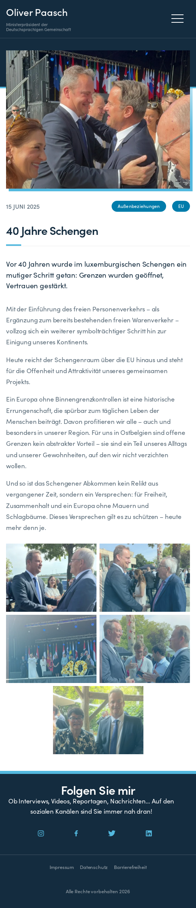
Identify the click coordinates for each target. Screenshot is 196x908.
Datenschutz (94, 866)
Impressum (62, 866)
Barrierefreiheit (130, 866)
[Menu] (179, 18)
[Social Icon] (41, 833)
